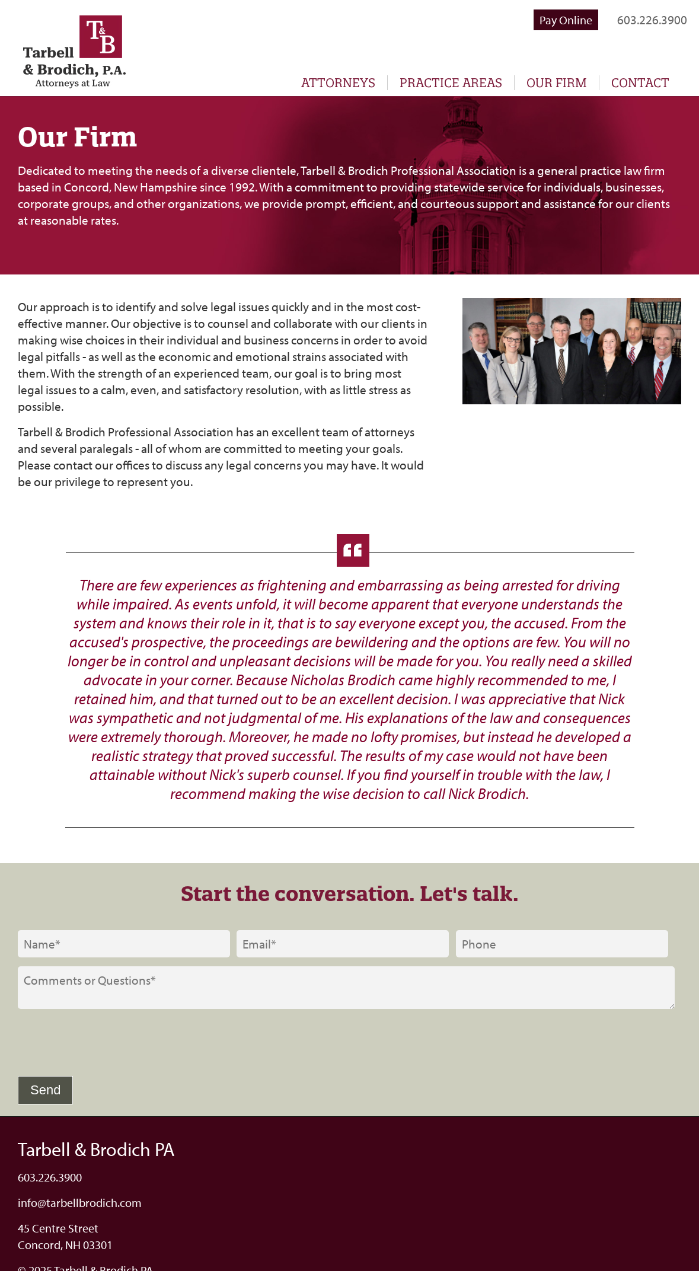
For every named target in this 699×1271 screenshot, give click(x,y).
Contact (640, 82)
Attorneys (338, 82)
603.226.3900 (652, 19)
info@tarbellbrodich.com (80, 1202)
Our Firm (556, 82)
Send (45, 1089)
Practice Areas (451, 82)
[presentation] (108, 1044)
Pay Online (566, 19)
